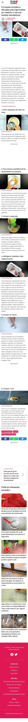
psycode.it (14, 673)
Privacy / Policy (14, 702)
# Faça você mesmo (9, 434)
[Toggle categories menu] (2, 2)
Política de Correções (14, 685)
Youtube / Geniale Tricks (9, 106)
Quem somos (14, 667)
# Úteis (15, 431)
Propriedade (14, 691)
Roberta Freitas (11, 18)
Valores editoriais (14, 688)
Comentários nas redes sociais (14, 694)
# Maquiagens (7, 431)
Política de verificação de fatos (14, 681)
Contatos (14, 670)
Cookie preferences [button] (14, 705)
